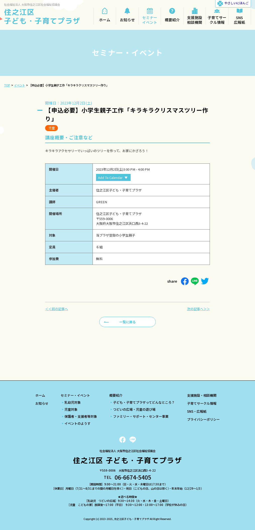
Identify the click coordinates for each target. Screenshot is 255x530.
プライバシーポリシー (203, 419)
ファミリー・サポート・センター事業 (140, 416)
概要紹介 (115, 395)
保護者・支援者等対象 (80, 416)
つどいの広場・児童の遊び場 (134, 409)
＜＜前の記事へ (56, 308)
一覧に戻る (127, 322)
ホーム (40, 395)
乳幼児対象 (72, 402)
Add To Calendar (110, 177)
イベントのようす (77, 423)
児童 (51, 128)
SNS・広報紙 (196, 411)
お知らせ (41, 403)
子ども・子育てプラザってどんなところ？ (144, 402)
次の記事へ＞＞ (198, 308)
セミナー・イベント (75, 395)
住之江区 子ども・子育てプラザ (42, 16)
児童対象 (70, 409)
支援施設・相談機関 (201, 395)
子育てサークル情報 (201, 403)
